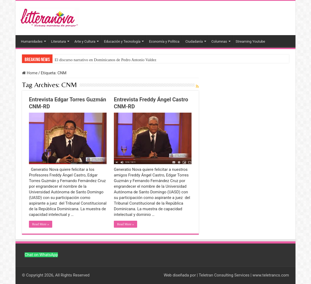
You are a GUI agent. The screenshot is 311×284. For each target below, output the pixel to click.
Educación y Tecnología (122, 41)
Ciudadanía (194, 41)
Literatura (58, 41)
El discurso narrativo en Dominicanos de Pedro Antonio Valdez (105, 60)
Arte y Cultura (84, 41)
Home (30, 73)
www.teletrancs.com (270, 275)
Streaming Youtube (250, 41)
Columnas (219, 41)
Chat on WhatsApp (41, 254)
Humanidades (32, 41)
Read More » (40, 224)
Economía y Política (164, 41)
